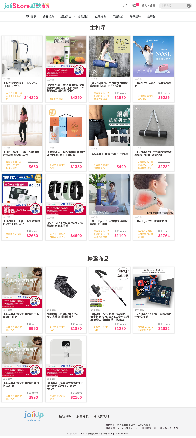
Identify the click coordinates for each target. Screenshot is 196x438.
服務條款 (62, 419)
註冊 (152, 5)
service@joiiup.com (127, 430)
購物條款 (45, 419)
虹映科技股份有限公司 (96, 436)
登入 (144, 5)
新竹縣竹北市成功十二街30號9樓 (134, 427)
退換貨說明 (81, 419)
